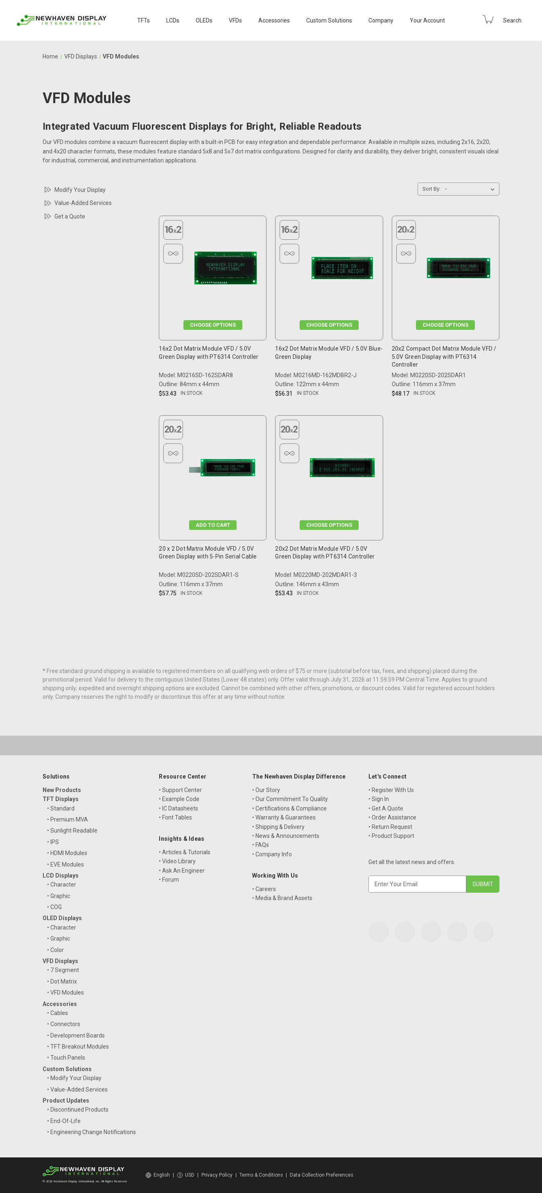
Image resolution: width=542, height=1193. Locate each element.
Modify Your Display (80, 190)
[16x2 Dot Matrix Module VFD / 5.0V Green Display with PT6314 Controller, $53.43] (225, 270)
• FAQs (260, 845)
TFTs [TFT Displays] (143, 20)
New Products (62, 790)
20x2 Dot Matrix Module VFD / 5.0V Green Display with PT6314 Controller (325, 552)
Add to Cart (213, 525)
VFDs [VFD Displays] (235, 20)
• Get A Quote (385, 808)
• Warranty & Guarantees (284, 817)
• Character (61, 884)
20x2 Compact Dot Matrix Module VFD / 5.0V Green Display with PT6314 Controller (444, 356)
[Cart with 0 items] (488, 19)
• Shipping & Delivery (278, 827)
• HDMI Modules (67, 853)
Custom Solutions (329, 20)
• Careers (264, 889)
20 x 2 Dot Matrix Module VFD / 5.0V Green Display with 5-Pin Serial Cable (208, 552)
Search (512, 20)
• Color (55, 950)
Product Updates (66, 1100)
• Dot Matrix (62, 981)
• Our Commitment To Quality (290, 799)
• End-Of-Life (64, 1121)
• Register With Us (391, 790)
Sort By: (431, 189)
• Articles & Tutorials (184, 852)
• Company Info (272, 854)
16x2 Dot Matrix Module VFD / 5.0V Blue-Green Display (329, 352)
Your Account (427, 20)
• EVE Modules (65, 864)
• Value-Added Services (77, 1089)
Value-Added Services (83, 203)
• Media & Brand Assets (282, 898)
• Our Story (266, 790)
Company (380, 20)
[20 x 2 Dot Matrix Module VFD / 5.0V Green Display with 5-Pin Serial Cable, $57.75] (225, 470)
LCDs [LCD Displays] (172, 20)
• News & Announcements (285, 836)
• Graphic (58, 896)
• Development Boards (76, 1035)
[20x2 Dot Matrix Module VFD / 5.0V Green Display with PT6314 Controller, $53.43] (342, 470)
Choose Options (213, 325)
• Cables (57, 1013)
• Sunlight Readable (72, 830)
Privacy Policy (217, 1175)
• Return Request (390, 827)
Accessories (274, 20)
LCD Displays (61, 875)
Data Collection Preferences (321, 1175)
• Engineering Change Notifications (91, 1132)
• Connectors (63, 1024)
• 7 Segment (63, 970)
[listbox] (471, 189)
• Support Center (180, 790)
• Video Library (177, 861)
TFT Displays (61, 799)
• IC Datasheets (178, 808)
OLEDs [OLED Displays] (204, 20)
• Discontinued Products (77, 1109)
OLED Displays (62, 918)
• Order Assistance (392, 817)
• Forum (169, 879)
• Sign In (378, 799)
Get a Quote (69, 216)
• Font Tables (175, 817)
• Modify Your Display (74, 1078)
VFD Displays (60, 961)
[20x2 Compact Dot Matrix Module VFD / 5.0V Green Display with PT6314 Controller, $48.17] (458, 270)
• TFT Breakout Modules (78, 1046)
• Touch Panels (66, 1057)
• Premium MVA (67, 819)
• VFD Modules (65, 992)
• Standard (61, 808)
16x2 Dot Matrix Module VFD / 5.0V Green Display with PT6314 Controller (208, 352)
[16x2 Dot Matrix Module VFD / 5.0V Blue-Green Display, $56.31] (342, 270)
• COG (54, 907)
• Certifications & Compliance (289, 808)
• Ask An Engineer (182, 870)
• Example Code (179, 799)
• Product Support (391, 836)
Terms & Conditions (261, 1175)
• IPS (53, 842)
